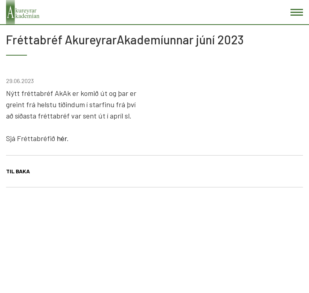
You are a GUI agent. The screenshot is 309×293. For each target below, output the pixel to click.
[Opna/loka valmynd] (296, 12)
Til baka (18, 171)
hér (62, 138)
